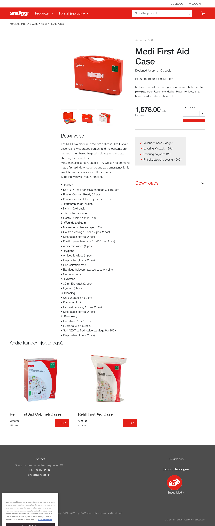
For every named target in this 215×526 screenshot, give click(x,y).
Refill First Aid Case (95, 414)
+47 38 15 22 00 (39, 470)
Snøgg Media (175, 484)
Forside (14, 23)
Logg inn (197, 3)
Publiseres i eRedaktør (194, 519)
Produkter (42, 13)
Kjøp (62, 423)
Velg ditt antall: (190, 107)
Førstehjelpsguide (72, 13)
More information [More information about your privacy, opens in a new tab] (45, 523)
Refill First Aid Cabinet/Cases (36, 414)
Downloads (146, 183)
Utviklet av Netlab (173, 519)
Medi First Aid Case (52, 23)
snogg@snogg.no (39, 474)
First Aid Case (29, 23)
